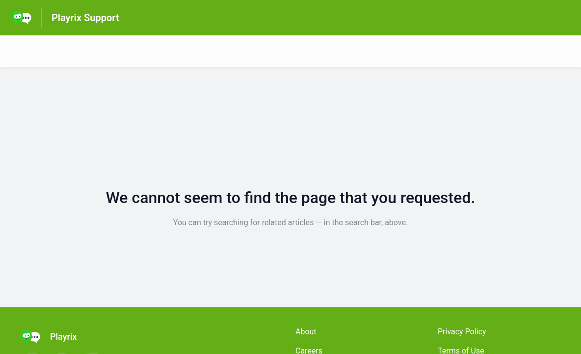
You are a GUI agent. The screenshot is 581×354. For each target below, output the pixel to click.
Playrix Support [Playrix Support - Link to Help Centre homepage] (85, 18)
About (306, 331)
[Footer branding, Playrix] (53, 337)
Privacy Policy (462, 331)
